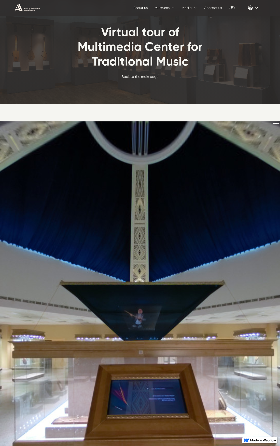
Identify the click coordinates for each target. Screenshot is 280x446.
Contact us (213, 8)
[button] (164, 8)
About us (140, 8)
